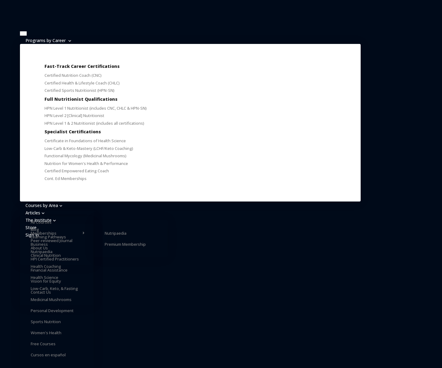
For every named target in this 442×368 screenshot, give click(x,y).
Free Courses (43, 343)
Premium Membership (125, 244)
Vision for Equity (46, 281)
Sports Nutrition (46, 321)
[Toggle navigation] (23, 33)
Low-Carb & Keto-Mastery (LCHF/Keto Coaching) (89, 148)
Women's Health (46, 332)
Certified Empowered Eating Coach (77, 171)
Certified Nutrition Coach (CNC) (73, 75)
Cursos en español (48, 355)
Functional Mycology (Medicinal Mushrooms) (85, 156)
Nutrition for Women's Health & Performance (86, 163)
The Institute (40, 220)
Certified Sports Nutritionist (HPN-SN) (79, 90)
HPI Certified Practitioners (55, 259)
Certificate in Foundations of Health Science (85, 140)
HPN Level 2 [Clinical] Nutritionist (74, 115)
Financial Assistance (49, 270)
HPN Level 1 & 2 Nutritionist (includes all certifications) (94, 123)
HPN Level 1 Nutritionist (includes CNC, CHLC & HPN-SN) (96, 108)
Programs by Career (48, 40)
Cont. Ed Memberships (66, 178)
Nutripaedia (115, 233)
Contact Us (41, 292)
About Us (39, 248)
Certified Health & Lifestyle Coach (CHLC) (82, 83)
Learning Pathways (48, 237)
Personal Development (52, 310)
